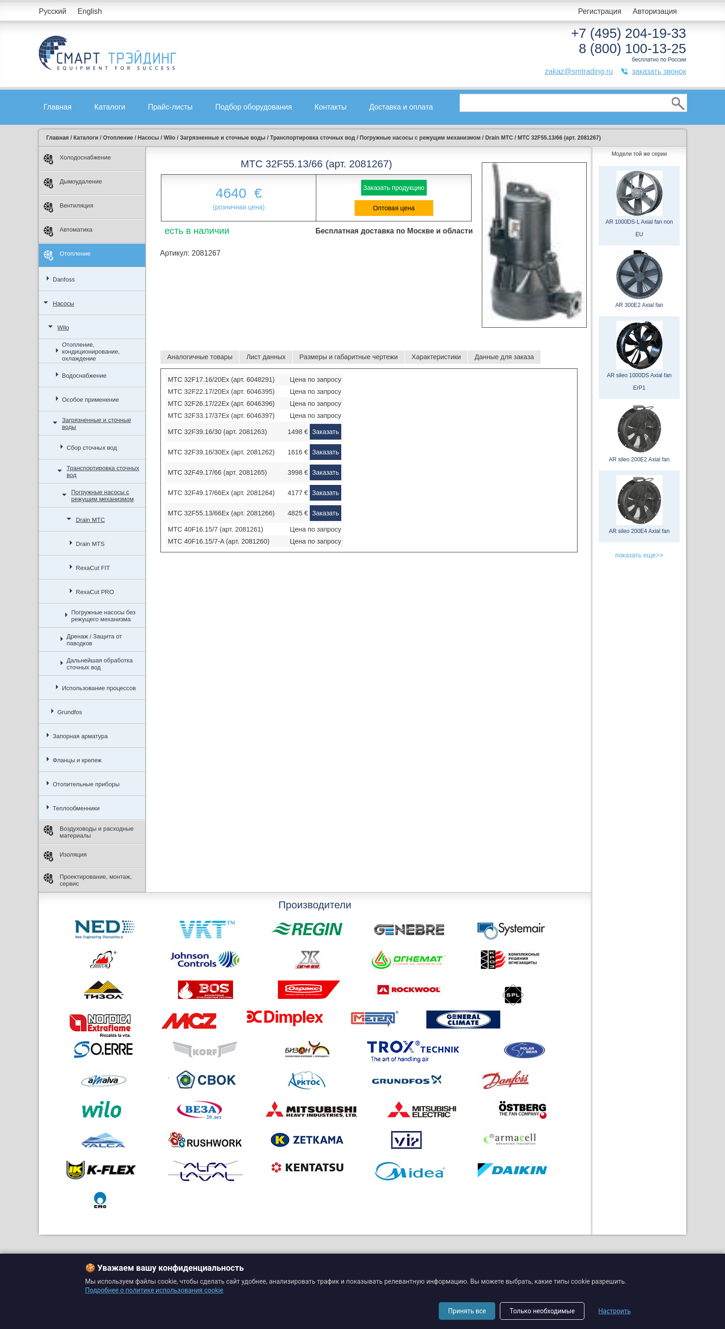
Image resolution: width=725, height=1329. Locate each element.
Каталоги (109, 107)
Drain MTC (90, 519)
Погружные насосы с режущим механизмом (102, 495)
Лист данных (266, 357)
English (90, 11)
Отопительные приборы (86, 784)
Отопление (67, 255)
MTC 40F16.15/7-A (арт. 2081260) (219, 541)
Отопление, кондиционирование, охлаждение (91, 351)
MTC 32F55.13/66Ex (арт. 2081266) (221, 513)
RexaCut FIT (93, 567)
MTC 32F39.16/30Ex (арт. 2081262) (221, 452)
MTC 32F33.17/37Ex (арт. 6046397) (221, 415)
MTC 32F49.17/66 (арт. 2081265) (217, 472)
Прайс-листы (170, 107)
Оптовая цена (394, 208)
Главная (57, 107)
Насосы (63, 303)
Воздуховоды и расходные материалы (88, 832)
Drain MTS (90, 543)
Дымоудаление (72, 183)
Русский (52, 11)
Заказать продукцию (393, 187)
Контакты (330, 107)
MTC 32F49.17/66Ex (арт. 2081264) (221, 492)
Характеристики (436, 357)
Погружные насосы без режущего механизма (103, 616)
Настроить (614, 1311)
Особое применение (90, 399)
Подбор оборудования (253, 107)
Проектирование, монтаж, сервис (87, 880)
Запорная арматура (80, 736)
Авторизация (655, 11)
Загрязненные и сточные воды (96, 423)
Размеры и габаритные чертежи (349, 357)
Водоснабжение (84, 375)
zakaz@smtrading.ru (579, 71)
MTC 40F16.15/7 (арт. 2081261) (215, 529)
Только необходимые (542, 1311)
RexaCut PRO (95, 591)
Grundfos (69, 712)
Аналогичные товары (199, 357)
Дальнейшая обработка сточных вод (100, 664)
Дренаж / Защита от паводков (94, 640)
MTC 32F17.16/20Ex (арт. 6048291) (221, 379)
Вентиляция (68, 207)
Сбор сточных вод (92, 447)
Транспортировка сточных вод (103, 471)
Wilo (63, 327)
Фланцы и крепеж (77, 760)
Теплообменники (76, 808)
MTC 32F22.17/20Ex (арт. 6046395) (221, 391)
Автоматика (67, 231)
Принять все (467, 1311)
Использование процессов (99, 688)
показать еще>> (639, 555)
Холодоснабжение (77, 159)
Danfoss (64, 279)
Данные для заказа (504, 357)
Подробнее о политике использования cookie (154, 1290)
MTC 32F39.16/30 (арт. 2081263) (217, 431)
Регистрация (599, 11)
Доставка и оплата (401, 107)
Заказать (325, 431)
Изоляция (64, 856)
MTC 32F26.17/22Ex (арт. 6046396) (221, 403)
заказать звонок (659, 71)
